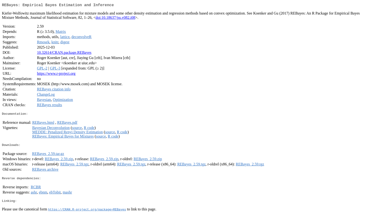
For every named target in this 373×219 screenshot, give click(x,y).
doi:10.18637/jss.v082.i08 (115, 18)
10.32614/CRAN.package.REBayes (64, 53)
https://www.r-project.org (56, 74)
